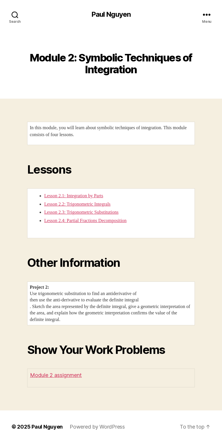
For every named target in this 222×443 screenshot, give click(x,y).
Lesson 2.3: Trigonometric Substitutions (81, 212)
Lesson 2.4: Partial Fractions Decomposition (85, 220)
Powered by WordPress (97, 427)
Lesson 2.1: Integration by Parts (73, 195)
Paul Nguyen (110, 14)
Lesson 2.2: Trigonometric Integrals (77, 204)
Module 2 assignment (56, 375)
